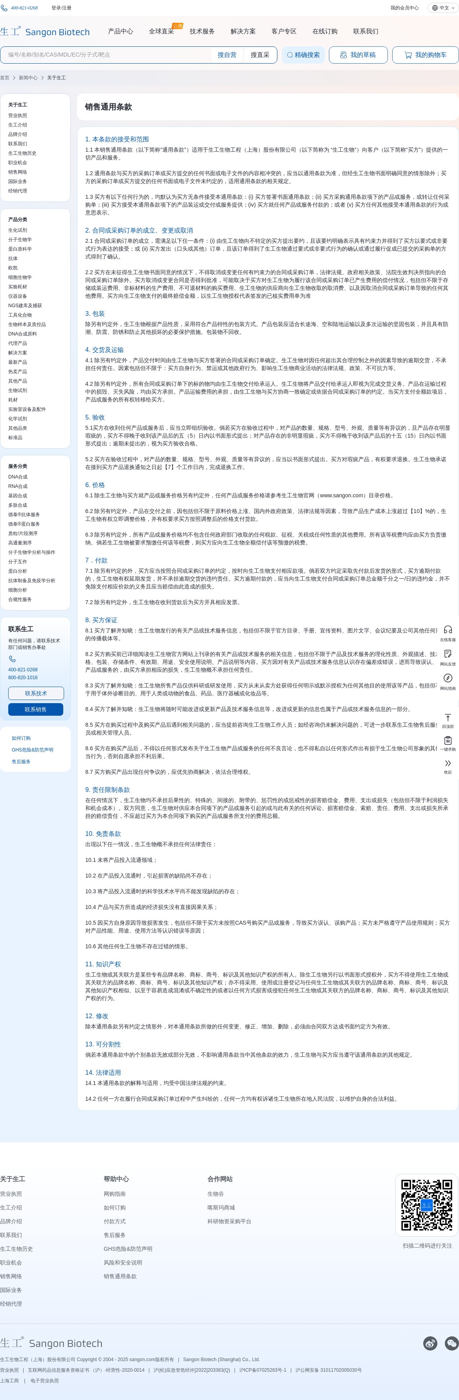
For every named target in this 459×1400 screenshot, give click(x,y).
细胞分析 (17, 590)
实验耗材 (17, 287)
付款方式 (115, 1221)
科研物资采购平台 (229, 1221)
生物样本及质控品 (27, 324)
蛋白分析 (17, 571)
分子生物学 (20, 239)
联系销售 (36, 709)
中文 (444, 8)
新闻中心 (28, 78)
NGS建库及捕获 (25, 305)
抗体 (13, 258)
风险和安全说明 (123, 1262)
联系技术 (36, 693)
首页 (4, 78)
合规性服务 (20, 599)
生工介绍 (17, 125)
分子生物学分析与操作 (31, 552)
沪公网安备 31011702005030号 (329, 1370)
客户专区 (284, 31)
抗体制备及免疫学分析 (31, 580)
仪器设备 (17, 296)
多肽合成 (17, 505)
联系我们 (365, 31)
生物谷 (215, 1194)
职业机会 (17, 162)
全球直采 (161, 30)
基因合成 (17, 495)
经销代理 (17, 191)
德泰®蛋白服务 (24, 524)
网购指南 (115, 1194)
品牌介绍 (17, 134)
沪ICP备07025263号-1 (262, 1370)
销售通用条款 (120, 1276)
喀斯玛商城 (221, 1207)
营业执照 (17, 115)
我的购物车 (425, 55)
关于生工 (56, 78)
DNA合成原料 (22, 334)
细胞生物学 (20, 277)
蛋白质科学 (20, 249)
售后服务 (21, 761)
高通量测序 (20, 543)
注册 (67, 8)
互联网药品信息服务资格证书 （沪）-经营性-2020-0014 (86, 1370)
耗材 (13, 400)
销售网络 (17, 172)
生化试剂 (17, 230)
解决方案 (243, 31)
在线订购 (325, 31)
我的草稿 (358, 55)
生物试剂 (17, 390)
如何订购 (21, 738)
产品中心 (120, 31)
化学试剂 (17, 418)
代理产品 (17, 343)
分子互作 (17, 561)
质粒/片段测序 (23, 533)
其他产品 (17, 381)
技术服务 (202, 31)
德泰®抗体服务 (24, 514)
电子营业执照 (45, 1381)
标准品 (15, 437)
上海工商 (10, 1381)
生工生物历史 (22, 153)
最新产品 (17, 362)
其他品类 (17, 428)
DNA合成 (18, 477)
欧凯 (13, 268)
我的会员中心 (405, 8)
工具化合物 (20, 315)
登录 (56, 8)
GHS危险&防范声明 (32, 750)
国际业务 (17, 181)
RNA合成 (18, 486)
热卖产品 (17, 371)
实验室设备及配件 (27, 409)
